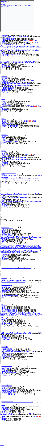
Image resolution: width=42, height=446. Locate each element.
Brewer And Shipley (5, 163)
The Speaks (4, 151)
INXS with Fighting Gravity (6, 290)
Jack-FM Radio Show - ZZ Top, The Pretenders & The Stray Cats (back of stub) (15, 218)
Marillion (3, 146)
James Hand (4, 240)
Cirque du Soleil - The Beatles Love (8, 87)
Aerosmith (3, 150)
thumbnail (26, 40)
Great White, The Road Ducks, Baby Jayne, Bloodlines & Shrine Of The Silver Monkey (16, 268)
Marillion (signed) (5, 408)
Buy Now (35, 40)
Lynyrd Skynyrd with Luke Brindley (8, 298)
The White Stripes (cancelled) (7, 318)
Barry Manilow (4, 411)
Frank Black (4, 204)
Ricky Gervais (4, 70)
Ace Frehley (3, 418)
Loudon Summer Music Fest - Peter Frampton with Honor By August (13, 282)
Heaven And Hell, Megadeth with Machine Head (10, 125)
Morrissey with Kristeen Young (7, 184)
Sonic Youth (4, 208)
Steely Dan (3, 124)
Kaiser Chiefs (4, 91)
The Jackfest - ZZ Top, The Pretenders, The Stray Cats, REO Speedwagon (14, 213)
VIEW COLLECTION (7, 2)
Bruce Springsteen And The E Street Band (9, 389)
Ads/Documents (3, 5)
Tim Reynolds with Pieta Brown (7, 392)
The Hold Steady (4, 142)
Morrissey (3, 113)
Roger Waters (4, 130)
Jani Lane (3, 420)
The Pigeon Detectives (5, 58)
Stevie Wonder (4, 278)
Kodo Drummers (4, 76)
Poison (3, 242)
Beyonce (3, 199)
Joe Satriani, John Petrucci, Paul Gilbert (8, 82)
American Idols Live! (5, 227)
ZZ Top (3, 68)
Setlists (8, 6)
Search (2, 2)
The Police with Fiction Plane (7, 205)
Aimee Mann (3, 230)
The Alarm (3, 405)
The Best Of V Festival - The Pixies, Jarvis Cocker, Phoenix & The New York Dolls (16, 83)
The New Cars (4, 166)
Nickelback (3, 200)
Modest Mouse (4, 35)
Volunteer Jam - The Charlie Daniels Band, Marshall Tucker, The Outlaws (14, 197)
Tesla (2, 164)
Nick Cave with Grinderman (6, 368)
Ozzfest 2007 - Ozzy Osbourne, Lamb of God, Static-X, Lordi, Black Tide (14, 280)
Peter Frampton (4, 367)
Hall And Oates (4, 407)
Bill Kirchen (4, 119)
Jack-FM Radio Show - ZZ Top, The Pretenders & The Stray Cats (13, 216)
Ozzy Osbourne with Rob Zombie (7, 409)
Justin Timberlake (5, 56)
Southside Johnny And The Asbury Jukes (9, 390)
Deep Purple (4, 220)
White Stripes (4, 222)
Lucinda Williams (4, 78)
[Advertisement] (11, 19)
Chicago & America (5, 177)
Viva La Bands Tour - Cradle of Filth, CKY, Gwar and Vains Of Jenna (13, 328)
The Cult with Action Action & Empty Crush (9, 372)
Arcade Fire (3, 112)
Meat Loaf (3, 80)
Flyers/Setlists (20, 5)
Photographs (29, 5)
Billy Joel (3, 104)
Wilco (2, 304)
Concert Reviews (3, 6)
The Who (3, 67)
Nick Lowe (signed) (5, 370)
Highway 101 (4, 183)
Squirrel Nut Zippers (5, 206)
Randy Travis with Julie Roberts (7, 228)
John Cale (3, 41)
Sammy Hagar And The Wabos (7, 377)
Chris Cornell (4, 102)
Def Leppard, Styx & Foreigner (7, 285)
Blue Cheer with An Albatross (7, 92)
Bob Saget (3, 40)
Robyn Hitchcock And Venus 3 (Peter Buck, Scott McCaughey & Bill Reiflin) (15, 36)
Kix (2, 317)
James (3, 106)
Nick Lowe (3, 369)
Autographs (8, 5)
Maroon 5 (3, 357)
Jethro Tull (3, 410)
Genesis (3, 321)
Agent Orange (3, 374)
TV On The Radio (4, 103)
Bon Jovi (3, 387)
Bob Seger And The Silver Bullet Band (8, 38)
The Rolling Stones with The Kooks (8, 273)
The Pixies (3, 79)
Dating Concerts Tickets (26, 2)
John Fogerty (4, 165)
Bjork (2, 110)
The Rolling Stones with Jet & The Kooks (9, 277)
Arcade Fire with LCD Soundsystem (7, 339)
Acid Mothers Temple (5, 109)
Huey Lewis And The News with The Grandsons (10, 141)
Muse (2, 43)
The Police (3, 153)
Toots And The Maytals (5, 71)
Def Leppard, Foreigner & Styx (7, 263)
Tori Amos (3, 404)
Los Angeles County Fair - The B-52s (8, 323)
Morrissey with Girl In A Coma (7, 386)
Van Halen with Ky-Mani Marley (7, 385)
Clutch (3, 118)
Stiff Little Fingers (5, 396)
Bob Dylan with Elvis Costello (7, 348)
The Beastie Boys (5, 258)
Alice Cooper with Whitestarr (6, 284)
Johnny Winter (4, 355)
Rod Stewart (4, 52)
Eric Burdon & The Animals (6, 233)
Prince (3, 196)
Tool (2, 156)
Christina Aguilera (5, 81)
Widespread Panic (5, 182)
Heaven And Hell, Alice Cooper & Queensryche (10, 326)
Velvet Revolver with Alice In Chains (8, 297)
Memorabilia (25, 5)
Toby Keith (3, 221)
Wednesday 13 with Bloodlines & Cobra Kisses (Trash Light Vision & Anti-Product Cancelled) (18, 351)
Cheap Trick (4, 65)
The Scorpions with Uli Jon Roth (7, 123)
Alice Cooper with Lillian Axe (6, 371)
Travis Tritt (3, 279)
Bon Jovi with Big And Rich (6, 375)
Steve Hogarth (4, 322)
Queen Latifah (4, 341)
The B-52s (3, 257)
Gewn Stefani (4, 134)
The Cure (3, 259)
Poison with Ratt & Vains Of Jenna (7, 234)
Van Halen (3, 354)
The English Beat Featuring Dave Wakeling (9, 175)
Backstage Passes (14, 5)
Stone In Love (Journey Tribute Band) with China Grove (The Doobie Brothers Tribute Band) (17, 402)
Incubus (3, 289)
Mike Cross (3, 57)
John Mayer (4, 144)
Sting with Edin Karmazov (6, 66)
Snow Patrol (4, 239)
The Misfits (3, 358)
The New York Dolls (5, 207)
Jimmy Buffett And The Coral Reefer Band (9, 173)
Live (2, 152)
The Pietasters (4, 143)
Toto (2, 111)
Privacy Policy (2, 445)
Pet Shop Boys (4, 90)
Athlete (2, 359)
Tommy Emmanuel (5, 162)
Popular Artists (19, 2)
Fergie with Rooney (5, 154)
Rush (2, 167)
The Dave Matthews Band (6, 77)
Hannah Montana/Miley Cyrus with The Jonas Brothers (11, 365)
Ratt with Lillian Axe (5, 296)
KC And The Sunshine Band (6, 105)
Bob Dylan (3, 98)
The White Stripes (5, 342)
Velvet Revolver (4, 122)
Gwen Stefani (4, 120)
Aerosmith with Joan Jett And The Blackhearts (9, 295)
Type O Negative (4, 42)
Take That (3, 416)
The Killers (3, 53)
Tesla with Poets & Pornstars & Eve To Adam (9, 309)
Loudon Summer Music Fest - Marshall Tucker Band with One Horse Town (14, 157)
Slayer (3, 64)
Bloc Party (3, 255)
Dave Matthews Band (5, 254)
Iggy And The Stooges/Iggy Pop (7, 89)
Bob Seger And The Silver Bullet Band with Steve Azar (11, 54)
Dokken (3, 229)
